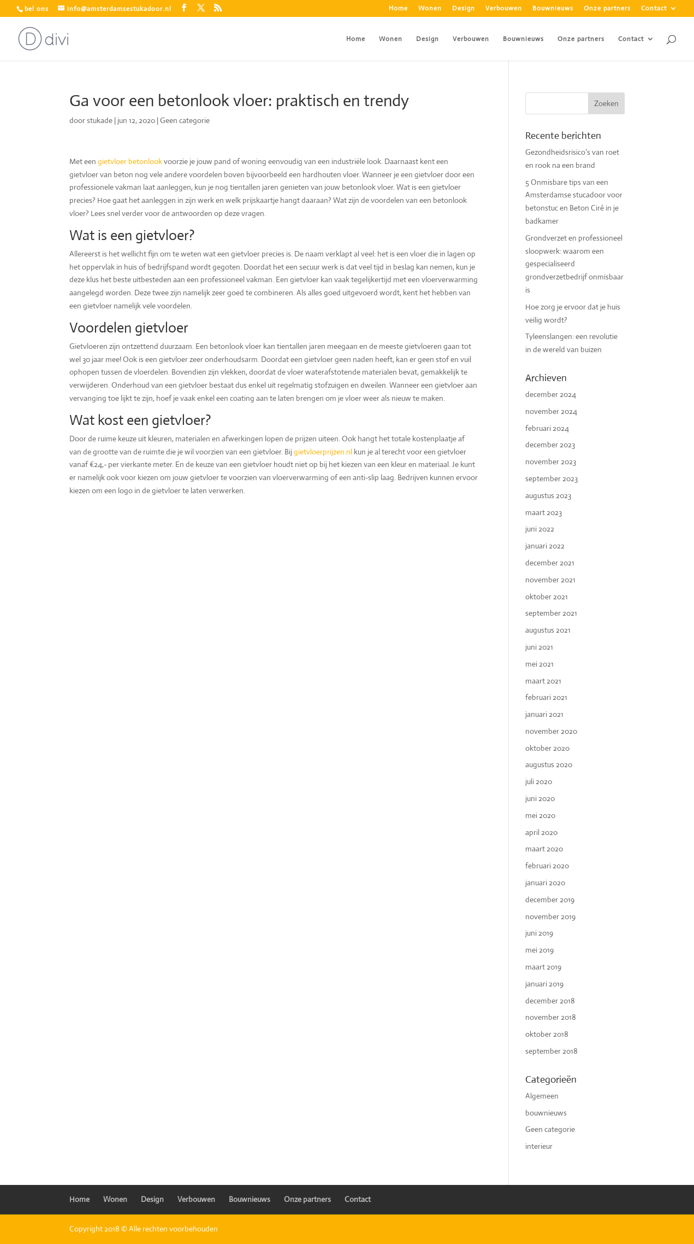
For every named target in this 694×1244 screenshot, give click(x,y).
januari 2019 (544, 984)
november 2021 (550, 580)
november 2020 (551, 731)
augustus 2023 (548, 495)
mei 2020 (540, 815)
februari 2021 (546, 697)
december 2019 (549, 899)
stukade (99, 120)
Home (398, 9)
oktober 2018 (546, 1034)
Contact (654, 9)
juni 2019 (539, 933)
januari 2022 (545, 546)
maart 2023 (543, 512)
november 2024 (551, 411)
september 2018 (551, 1051)
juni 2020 (540, 798)
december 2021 (549, 563)
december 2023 (550, 444)
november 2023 (550, 461)
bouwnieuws (546, 1113)
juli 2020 (538, 781)
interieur (539, 1146)
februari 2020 (547, 866)
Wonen (430, 9)
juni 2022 (539, 529)
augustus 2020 (548, 764)
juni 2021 (539, 647)
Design (463, 9)
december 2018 (550, 1001)
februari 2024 (547, 428)
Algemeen (542, 1096)
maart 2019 (543, 967)
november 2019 (550, 916)
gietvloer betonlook (131, 161)
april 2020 (541, 832)
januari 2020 (545, 882)
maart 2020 (544, 849)
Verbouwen (503, 9)
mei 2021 (539, 664)
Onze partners (607, 9)
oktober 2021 (546, 596)
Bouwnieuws (552, 9)
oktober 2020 (547, 748)
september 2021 (551, 613)
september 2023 (551, 478)
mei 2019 (539, 950)
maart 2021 (543, 681)
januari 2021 (544, 714)
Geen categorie (185, 120)
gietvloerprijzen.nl (322, 452)
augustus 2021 (548, 630)
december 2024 (550, 394)
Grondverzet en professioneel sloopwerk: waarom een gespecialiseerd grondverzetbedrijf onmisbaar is (574, 264)
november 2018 (550, 1017)
